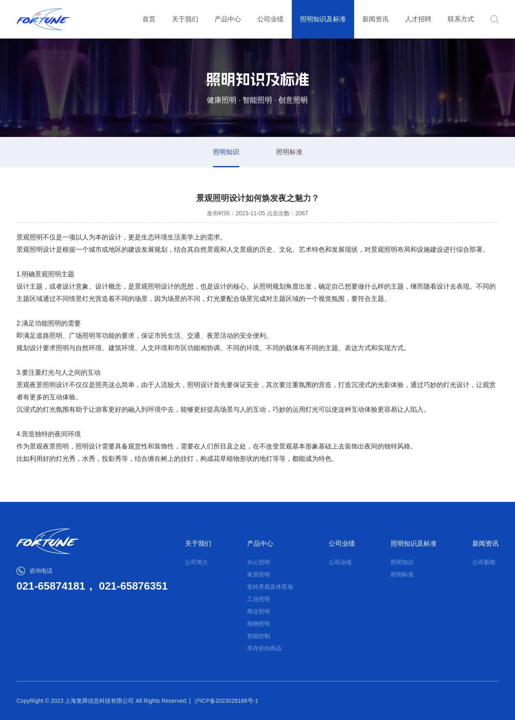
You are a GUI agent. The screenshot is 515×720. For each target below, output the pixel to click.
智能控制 (258, 636)
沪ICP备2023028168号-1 (227, 700)
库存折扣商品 (264, 648)
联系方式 (461, 19)
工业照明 (258, 599)
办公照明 (258, 562)
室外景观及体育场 (270, 586)
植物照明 (258, 623)
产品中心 (228, 19)
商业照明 (258, 611)
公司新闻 (483, 562)
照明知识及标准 (323, 19)
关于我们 (185, 19)
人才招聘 (418, 19)
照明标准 (289, 151)
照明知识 (226, 151)
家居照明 (258, 574)
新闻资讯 (375, 19)
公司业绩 (270, 19)
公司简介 (196, 562)
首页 (149, 19)
